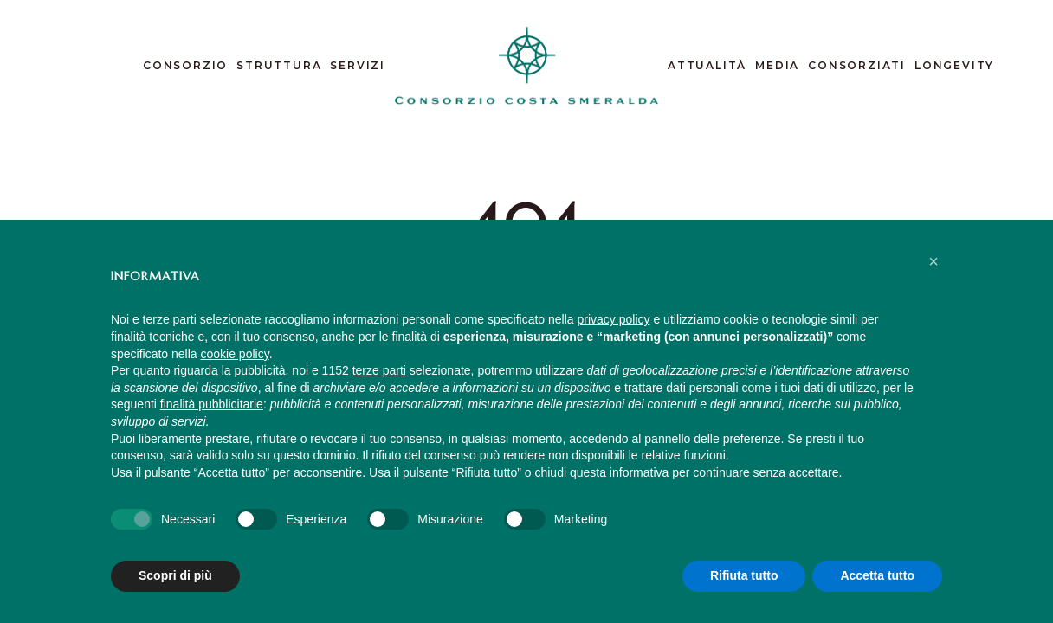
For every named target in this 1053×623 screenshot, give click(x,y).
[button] (933, 261)
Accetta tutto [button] (877, 575)
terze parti (379, 370)
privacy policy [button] (614, 319)
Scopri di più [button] (175, 575)
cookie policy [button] (235, 354)
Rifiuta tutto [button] (744, 575)
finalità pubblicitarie (211, 404)
